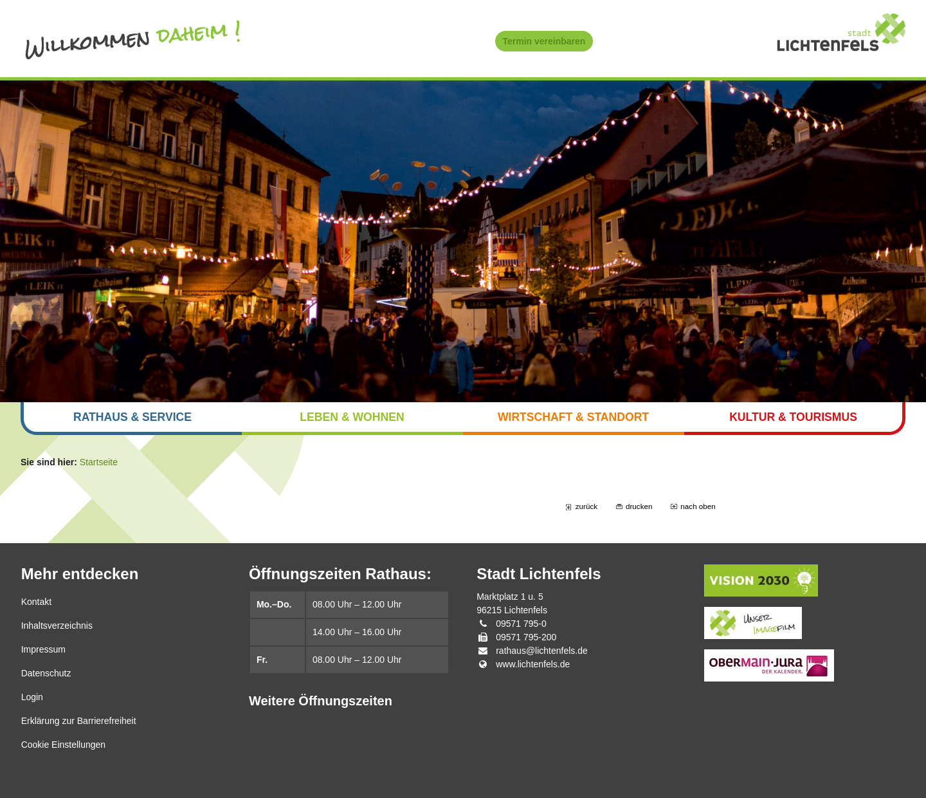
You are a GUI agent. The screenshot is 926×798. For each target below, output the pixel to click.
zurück (586, 506)
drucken (639, 506)
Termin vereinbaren (544, 41)
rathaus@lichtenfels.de (542, 650)
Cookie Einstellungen (63, 744)
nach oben (697, 506)
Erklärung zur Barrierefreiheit (78, 721)
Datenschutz (46, 673)
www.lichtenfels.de (533, 664)
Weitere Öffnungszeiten (320, 701)
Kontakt (36, 602)
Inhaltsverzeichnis (57, 625)
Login (32, 697)
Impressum (43, 649)
